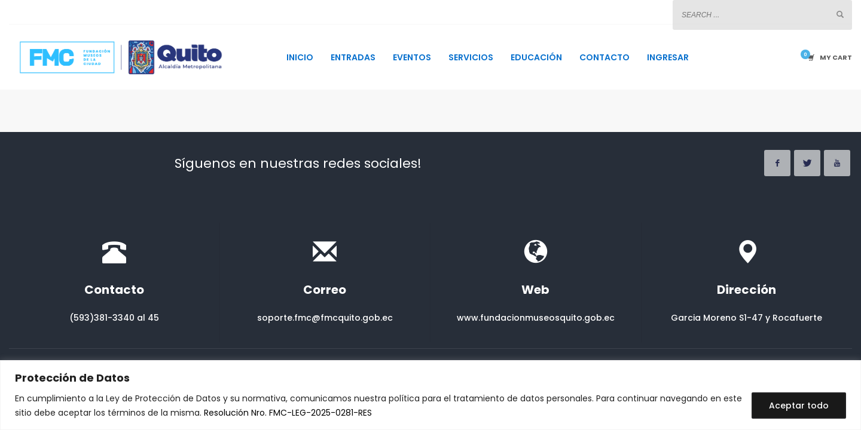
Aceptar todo (799, 405)
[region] (430, 395)
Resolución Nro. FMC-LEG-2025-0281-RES (288, 413)
